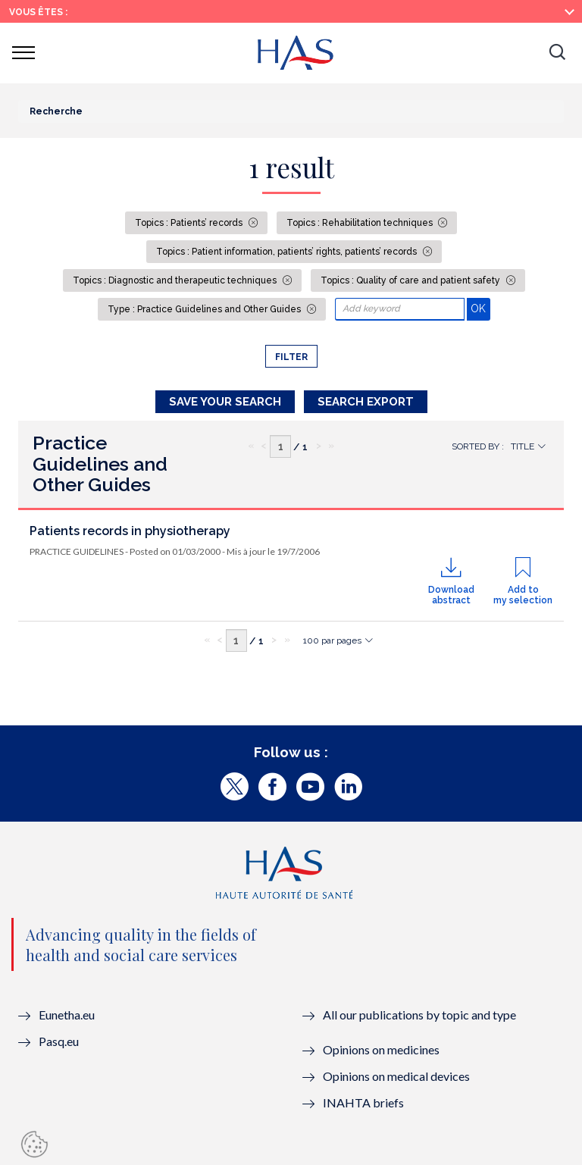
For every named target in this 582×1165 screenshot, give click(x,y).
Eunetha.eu (67, 1014)
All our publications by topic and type (419, 1014)
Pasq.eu (59, 1041)
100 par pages (332, 640)
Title (522, 446)
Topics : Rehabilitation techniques (360, 223)
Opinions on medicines (381, 1049)
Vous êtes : (38, 12)
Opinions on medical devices (396, 1076)
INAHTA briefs (363, 1102)
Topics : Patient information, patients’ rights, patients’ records (287, 251)
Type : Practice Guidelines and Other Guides (205, 309)
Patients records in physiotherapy (130, 531)
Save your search (225, 402)
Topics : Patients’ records (190, 223)
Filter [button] (291, 357)
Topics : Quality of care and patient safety (411, 280)
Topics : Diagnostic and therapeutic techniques (176, 280)
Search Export (366, 402)
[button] (557, 53)
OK (480, 308)
